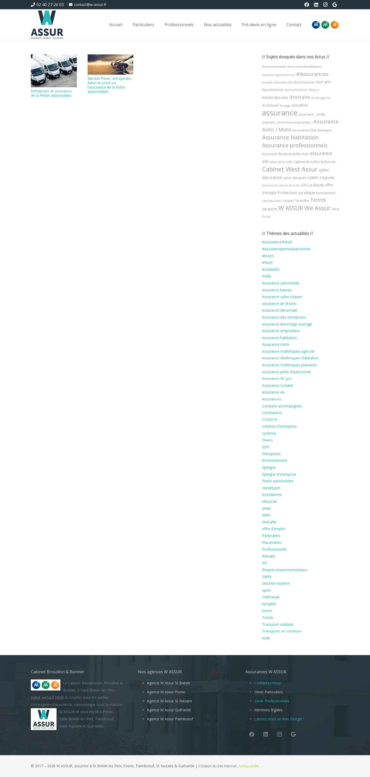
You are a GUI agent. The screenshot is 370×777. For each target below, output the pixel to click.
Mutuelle (269, 522)
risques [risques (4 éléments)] (288, 200)
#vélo (266, 276)
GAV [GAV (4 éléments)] (304, 185)
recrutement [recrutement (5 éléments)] (325, 192)
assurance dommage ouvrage (287, 324)
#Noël (267, 262)
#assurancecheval (277, 241)
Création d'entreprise (279, 426)
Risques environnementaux (284, 569)
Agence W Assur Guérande (169, 709)
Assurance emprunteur (281, 330)
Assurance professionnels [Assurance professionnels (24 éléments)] (295, 145)
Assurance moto (276, 344)
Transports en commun (281, 631)
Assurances (271, 399)
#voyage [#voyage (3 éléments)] (285, 105)
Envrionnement (274, 460)
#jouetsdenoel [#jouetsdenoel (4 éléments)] (273, 90)
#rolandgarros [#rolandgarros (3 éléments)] (320, 98)
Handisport (271, 487)
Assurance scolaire (277, 385)
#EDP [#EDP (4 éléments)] (319, 82)
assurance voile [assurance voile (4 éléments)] (280, 162)
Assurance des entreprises (284, 317)
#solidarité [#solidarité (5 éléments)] (270, 105)
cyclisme (269, 433)
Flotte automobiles (278, 480)
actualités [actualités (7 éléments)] (300, 105)
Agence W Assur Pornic (166, 691)
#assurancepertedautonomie (286, 248)
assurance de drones (279, 303)
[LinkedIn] (316, 4)
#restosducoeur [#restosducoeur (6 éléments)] (275, 97)
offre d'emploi (273, 528)
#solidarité (271, 269)
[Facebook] (306, 4)
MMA (266, 508)
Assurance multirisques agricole (288, 351)
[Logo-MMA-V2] (325, 24)
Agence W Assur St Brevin (168, 682)
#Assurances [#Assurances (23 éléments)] (312, 74)
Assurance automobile (280, 283)
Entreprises (271, 453)
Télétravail (270, 596)
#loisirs (268, 255)
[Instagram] (325, 4)
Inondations (272, 494)
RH (264, 562)
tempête (269, 603)
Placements (272, 542)
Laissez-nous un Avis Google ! (279, 718)
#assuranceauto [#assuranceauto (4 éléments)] (274, 66)
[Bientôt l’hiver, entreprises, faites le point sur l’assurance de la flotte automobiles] (111, 64)
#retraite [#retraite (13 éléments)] (300, 97)
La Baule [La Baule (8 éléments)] (316, 184)
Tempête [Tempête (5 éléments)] (302, 200)
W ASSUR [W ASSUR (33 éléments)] (291, 208)
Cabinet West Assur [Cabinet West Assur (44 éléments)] (290, 169)
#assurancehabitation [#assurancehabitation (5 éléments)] (304, 66)
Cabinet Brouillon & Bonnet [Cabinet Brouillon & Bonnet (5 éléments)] (314, 161)
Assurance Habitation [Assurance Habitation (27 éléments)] (290, 137)
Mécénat (269, 501)
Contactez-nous (267, 682)
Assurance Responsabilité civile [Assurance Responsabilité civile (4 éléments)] (285, 154)
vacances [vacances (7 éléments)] (270, 208)
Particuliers (271, 535)
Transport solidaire (277, 624)
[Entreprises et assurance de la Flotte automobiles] (54, 70)
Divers (267, 440)
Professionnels (274, 549)
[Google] (334, 4)
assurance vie (273, 392)
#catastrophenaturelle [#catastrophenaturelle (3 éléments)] (277, 82)
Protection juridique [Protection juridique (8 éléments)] (296, 192)
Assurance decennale (279, 310)
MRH (266, 515)
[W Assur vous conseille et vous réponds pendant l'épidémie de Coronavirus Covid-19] (47, 25)
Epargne (269, 467)
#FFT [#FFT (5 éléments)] (328, 82)
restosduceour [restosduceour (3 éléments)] (272, 201)
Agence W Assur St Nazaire (169, 700)
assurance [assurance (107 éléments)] (280, 113)
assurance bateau (277, 289)
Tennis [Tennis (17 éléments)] (318, 199)
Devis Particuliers (268, 691)
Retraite (268, 556)
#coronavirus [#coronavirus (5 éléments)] (304, 82)
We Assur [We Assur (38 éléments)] (317, 208)
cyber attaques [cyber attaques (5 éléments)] (295, 177)
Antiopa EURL (249, 766)
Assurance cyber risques (282, 296)
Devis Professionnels (271, 700)
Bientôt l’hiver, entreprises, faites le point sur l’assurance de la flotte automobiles (110, 85)
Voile (266, 638)
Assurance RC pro (277, 378)
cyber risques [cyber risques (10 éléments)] (321, 177)
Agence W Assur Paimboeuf (170, 718)
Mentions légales (268, 709)
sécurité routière (275, 583)
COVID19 (269, 419)
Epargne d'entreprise (279, 474)
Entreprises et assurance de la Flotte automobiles (51, 93)
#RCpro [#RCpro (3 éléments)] (314, 90)
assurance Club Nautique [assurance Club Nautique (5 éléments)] (312, 130)
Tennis (267, 617)
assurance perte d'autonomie (286, 371)
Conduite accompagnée (282, 406)
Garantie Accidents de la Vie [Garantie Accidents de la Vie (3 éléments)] (281, 185)
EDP (265, 446)
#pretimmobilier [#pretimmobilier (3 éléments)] (296, 90)
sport (266, 590)
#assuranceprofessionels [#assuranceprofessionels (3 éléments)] (278, 75)
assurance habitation (279, 337)
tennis (267, 610)
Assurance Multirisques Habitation (290, 358)
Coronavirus (272, 412)
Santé (267, 576)
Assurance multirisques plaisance (289, 364)
